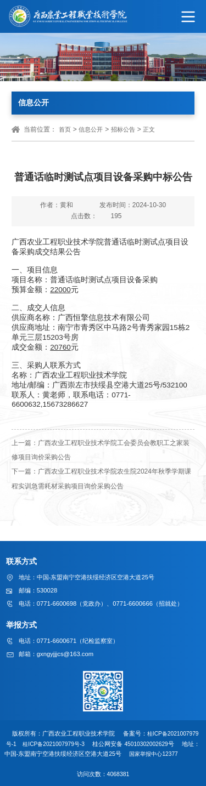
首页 (65, 129)
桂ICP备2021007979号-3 (60, 743)
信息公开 (91, 129)
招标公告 (123, 129)
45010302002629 (154, 743)
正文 (149, 129)
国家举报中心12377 (169, 753)
